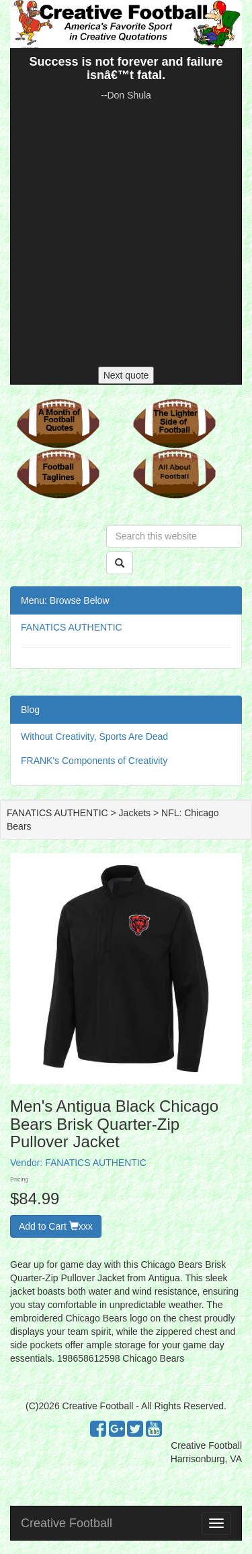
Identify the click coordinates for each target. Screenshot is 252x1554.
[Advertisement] (126, 234)
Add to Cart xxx (56, 1226)
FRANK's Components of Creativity (94, 760)
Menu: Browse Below (65, 600)
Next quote (126, 375)
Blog (30, 709)
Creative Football (66, 1523)
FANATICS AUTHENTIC (71, 627)
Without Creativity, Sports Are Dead (94, 736)
